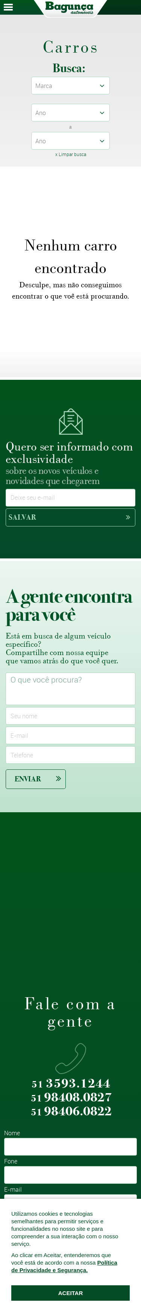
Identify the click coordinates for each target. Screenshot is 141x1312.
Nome (12, 1133)
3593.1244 (71, 1084)
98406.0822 (71, 1112)
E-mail (13, 1190)
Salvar (69, 517)
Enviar (38, 778)
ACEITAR (70, 1293)
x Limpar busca (70, 154)
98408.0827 (71, 1098)
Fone (10, 1161)
